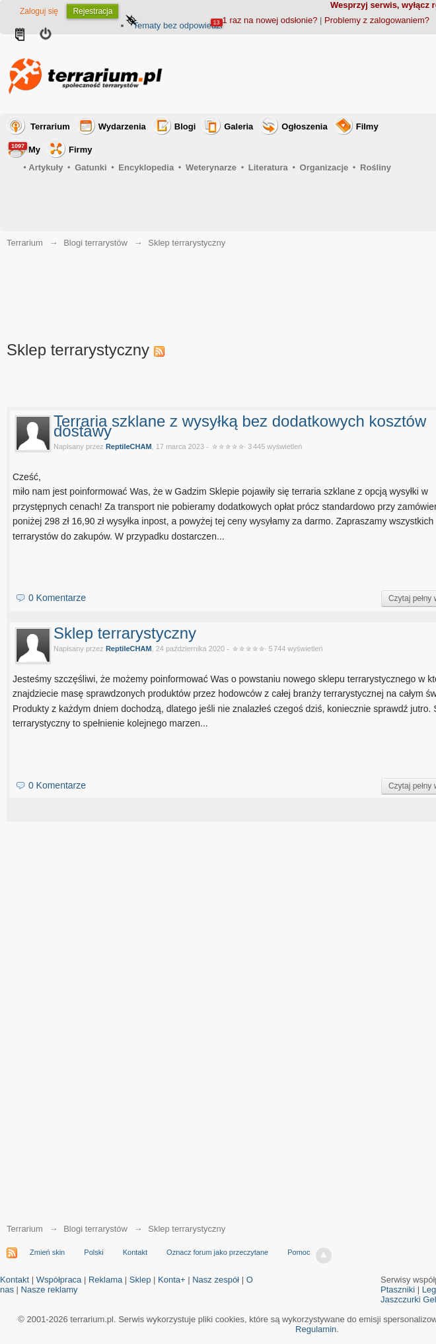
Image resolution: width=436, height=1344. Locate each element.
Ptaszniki (398, 1289)
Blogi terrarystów (95, 1229)
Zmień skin (47, 1252)
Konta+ (172, 1280)
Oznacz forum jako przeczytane (217, 1252)
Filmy (367, 126)
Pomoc (298, 1252)
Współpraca (59, 1280)
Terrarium (50, 126)
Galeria (238, 126)
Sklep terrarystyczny (125, 633)
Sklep (140, 1280)
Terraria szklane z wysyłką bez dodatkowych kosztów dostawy (240, 426)
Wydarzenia (122, 126)
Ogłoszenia (304, 126)
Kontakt (135, 1252)
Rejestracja (92, 11)
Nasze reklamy (49, 1289)
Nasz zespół (215, 1280)
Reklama (105, 1280)
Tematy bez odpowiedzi (177, 25)
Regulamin (315, 1329)
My (24, 148)
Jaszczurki (401, 1299)
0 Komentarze (57, 597)
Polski (93, 1252)
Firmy (80, 150)
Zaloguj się (39, 11)
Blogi (185, 126)
